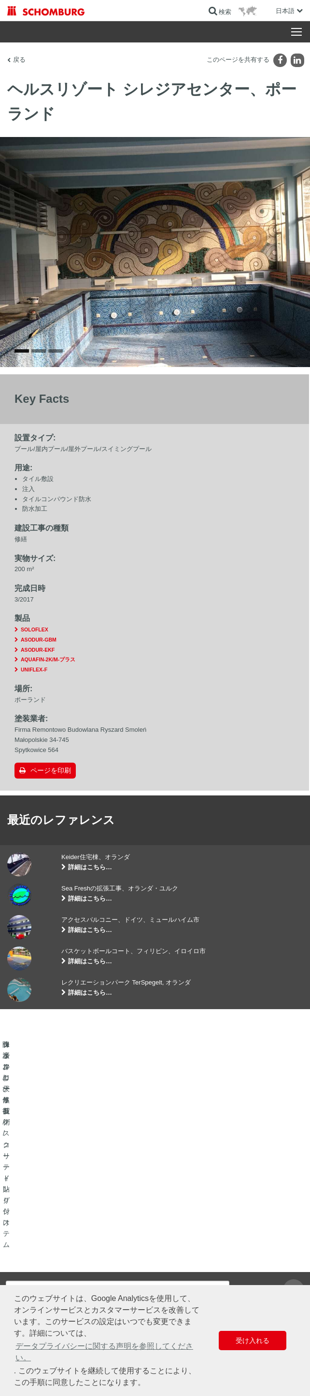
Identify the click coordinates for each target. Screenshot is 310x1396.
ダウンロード (179, 1266)
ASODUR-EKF (38, 662)
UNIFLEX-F (34, 681)
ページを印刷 (50, 783)
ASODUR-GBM (38, 652)
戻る (19, 59)
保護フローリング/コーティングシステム (60, 1280)
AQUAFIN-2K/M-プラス (48, 672)
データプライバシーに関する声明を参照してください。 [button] (104, 1352)
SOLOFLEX (34, 641)
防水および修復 (27, 1251)
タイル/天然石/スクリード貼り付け (52, 1266)
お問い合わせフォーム (191, 1280)
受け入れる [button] (252, 1340)
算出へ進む (176, 1251)
